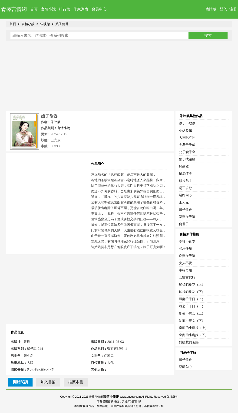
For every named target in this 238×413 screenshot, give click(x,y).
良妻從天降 (187, 256)
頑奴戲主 (185, 181)
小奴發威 (185, 130)
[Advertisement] (119, 76)
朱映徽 (45, 24)
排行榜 (64, 9)
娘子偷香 (62, 24)
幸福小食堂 (187, 241)
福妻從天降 (187, 217)
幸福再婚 (185, 270)
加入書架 (48, 382)
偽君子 (184, 224)
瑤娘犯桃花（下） (192, 292)
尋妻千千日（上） (192, 299)
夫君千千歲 (187, 145)
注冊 (233, 9)
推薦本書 (75, 382)
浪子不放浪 (187, 123)
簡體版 (210, 9)
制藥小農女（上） (192, 313)
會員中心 (99, 9)
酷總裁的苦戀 (188, 342)
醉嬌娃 (184, 166)
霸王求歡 (185, 188)
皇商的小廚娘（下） (193, 335)
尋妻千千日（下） (192, 306)
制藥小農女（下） (192, 320)
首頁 (34, 9)
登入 (223, 9)
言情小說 (48, 9)
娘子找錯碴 (187, 159)
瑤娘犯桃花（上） (192, 284)
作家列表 (80, 9)
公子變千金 (187, 152)
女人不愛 (185, 263)
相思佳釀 (185, 248)
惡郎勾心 (185, 195)
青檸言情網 (14, 9)
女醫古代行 (187, 277)
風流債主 (185, 173)
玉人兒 (184, 202)
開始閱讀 (20, 382)
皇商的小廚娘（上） (193, 328)
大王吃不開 (187, 137)
